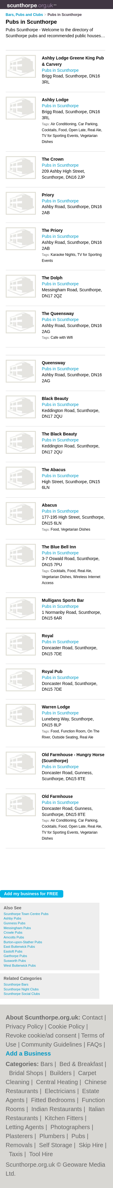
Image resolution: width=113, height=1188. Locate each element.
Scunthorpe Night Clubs (21, 989)
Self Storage (56, 1145)
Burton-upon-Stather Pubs (23, 942)
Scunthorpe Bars (16, 984)
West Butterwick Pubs (20, 965)
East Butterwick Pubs (19, 946)
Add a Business (28, 1053)
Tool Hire (41, 1154)
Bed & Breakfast (82, 1064)
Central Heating (58, 1082)
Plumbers (53, 1136)
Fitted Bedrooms (54, 1100)
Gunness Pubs (14, 923)
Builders (61, 1073)
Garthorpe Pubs (15, 956)
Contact (92, 1017)
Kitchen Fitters (65, 1118)
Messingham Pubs (17, 928)
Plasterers (20, 1136)
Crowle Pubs (13, 932)
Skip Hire (92, 1145)
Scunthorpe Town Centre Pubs (26, 914)
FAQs (94, 1044)
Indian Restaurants (57, 1109)
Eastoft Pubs (13, 951)
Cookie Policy (66, 1026)
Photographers (71, 1127)
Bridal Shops (27, 1073)
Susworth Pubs (15, 960)
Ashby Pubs (12, 918)
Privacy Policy (24, 1026)
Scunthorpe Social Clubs (22, 994)
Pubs (79, 1136)
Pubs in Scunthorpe (60, 70)
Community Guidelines (51, 1044)
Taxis (16, 1154)
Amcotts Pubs (14, 937)
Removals (20, 1145)
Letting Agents (26, 1127)
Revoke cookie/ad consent (41, 1035)
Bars (47, 1064)
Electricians (61, 1091)
